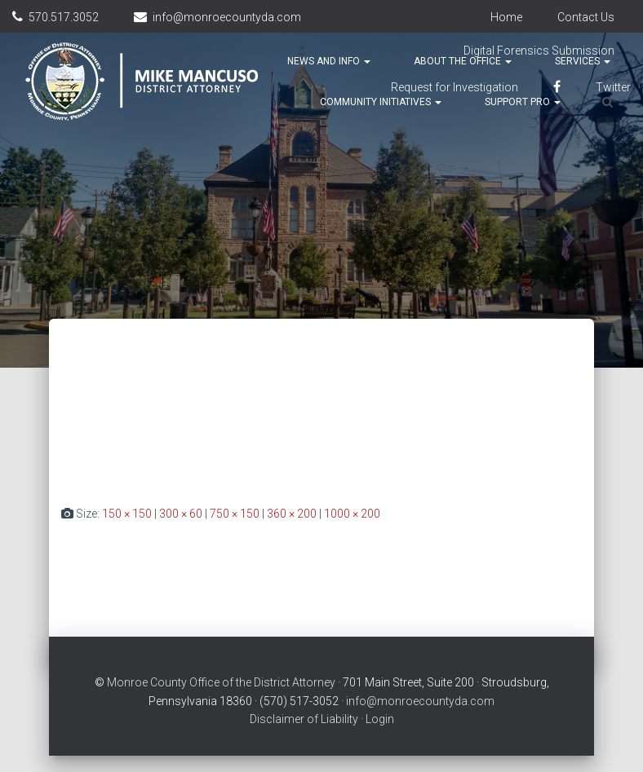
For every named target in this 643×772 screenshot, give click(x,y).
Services (582, 61)
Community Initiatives (380, 102)
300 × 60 (180, 513)
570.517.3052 (64, 17)
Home (506, 17)
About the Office (463, 61)
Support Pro (523, 102)
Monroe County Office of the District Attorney (221, 682)
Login (380, 719)
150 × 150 (127, 513)
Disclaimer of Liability (304, 719)
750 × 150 (234, 513)
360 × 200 (292, 513)
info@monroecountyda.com (227, 17)
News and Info (328, 61)
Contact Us (585, 17)
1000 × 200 (352, 513)
